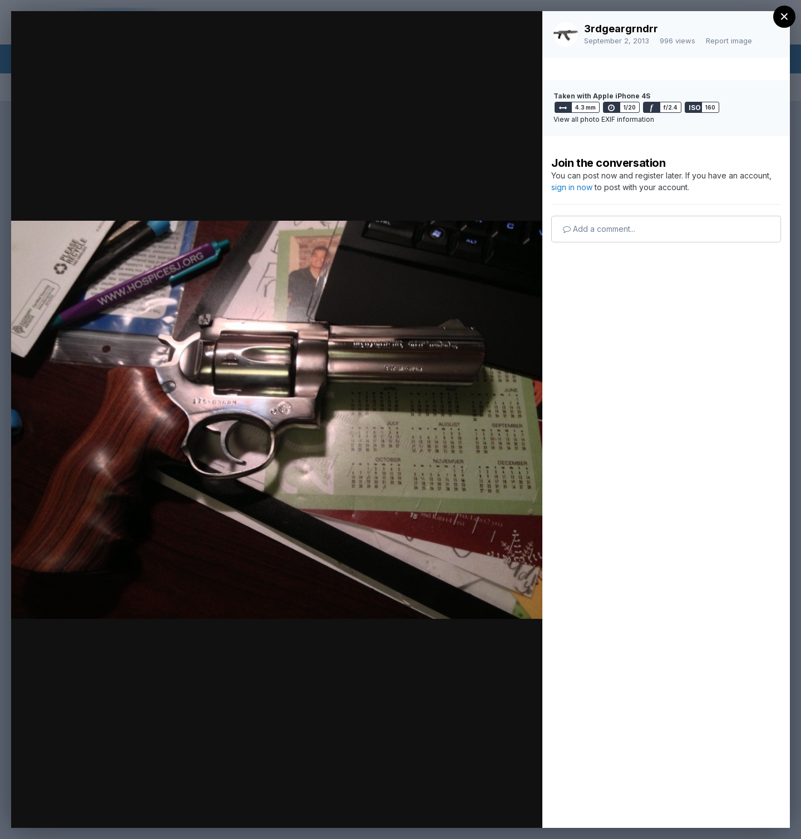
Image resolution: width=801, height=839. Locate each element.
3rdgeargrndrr (621, 28)
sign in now (571, 187)
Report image (729, 40)
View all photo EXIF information (603, 119)
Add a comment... (599, 229)
